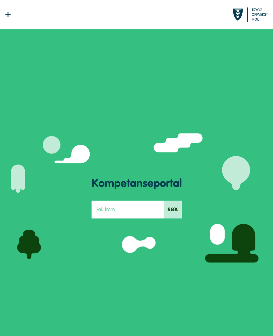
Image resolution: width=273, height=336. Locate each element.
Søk (173, 209)
